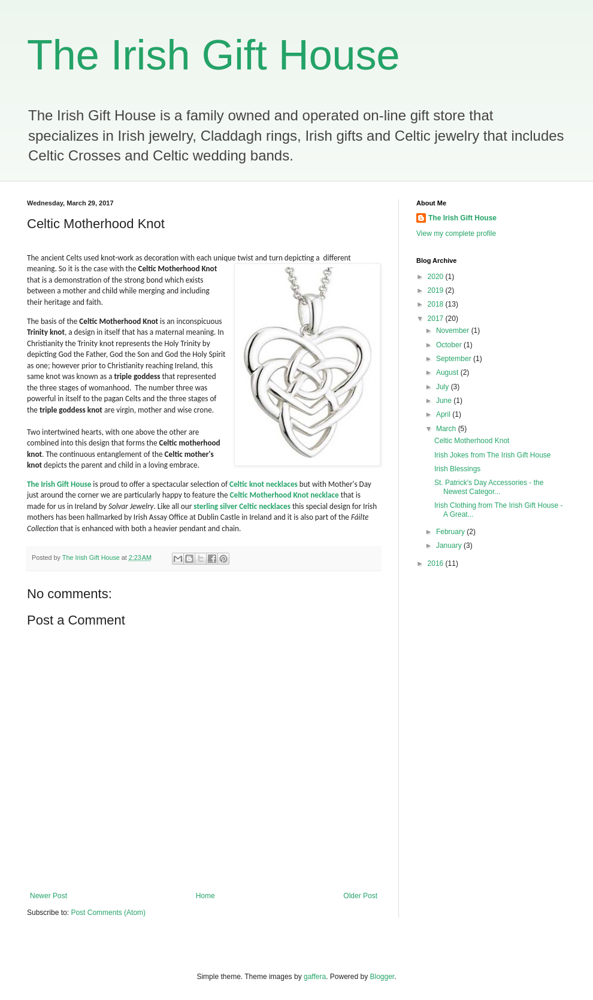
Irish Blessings (457, 469)
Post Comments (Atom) (108, 912)
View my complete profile (456, 233)
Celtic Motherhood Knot (471, 441)
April (444, 414)
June (444, 400)
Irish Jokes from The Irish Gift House (492, 455)
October (450, 345)
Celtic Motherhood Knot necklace (284, 495)
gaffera (315, 976)
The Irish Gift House (213, 55)
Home (205, 896)
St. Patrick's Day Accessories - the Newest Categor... (488, 486)
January (450, 545)
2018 (437, 304)
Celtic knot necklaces (263, 484)
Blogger (382, 976)
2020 (437, 276)
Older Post (360, 896)
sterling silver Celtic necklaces (242, 506)
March (447, 429)
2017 (437, 318)
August (448, 372)
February (451, 532)
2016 (437, 563)
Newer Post (48, 896)
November (453, 330)
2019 (437, 290)
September (454, 358)
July (443, 387)
